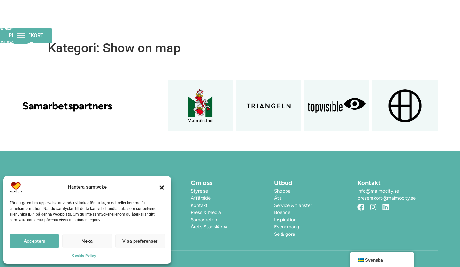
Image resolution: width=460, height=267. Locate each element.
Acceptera (34, 241)
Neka (87, 241)
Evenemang (232, 19)
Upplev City (280, 19)
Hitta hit (326, 19)
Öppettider (187, 19)
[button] (161, 187)
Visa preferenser (139, 241)
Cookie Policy (84, 255)
